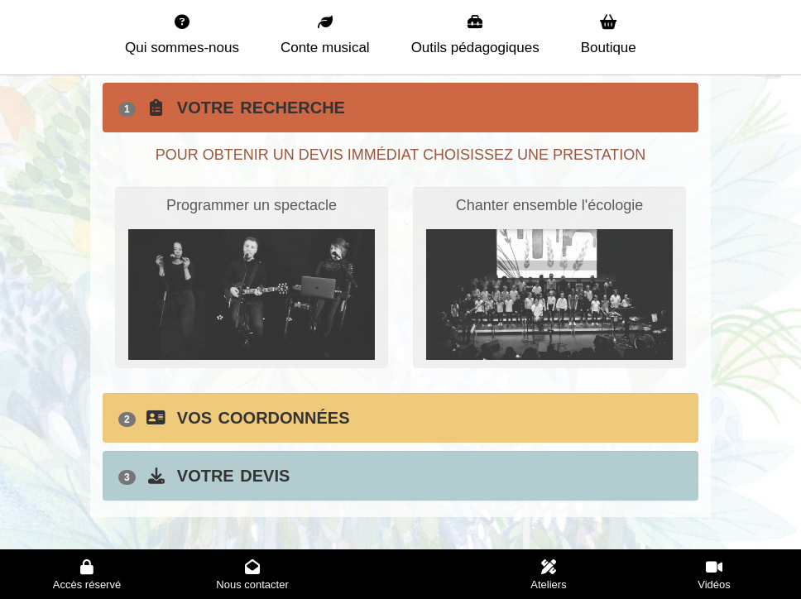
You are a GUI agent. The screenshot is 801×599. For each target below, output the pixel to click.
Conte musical (325, 35)
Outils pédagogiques (475, 35)
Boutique (608, 35)
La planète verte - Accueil (52, 10)
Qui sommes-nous (182, 35)
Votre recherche (231, 107)
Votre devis (204, 476)
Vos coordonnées (234, 418)
